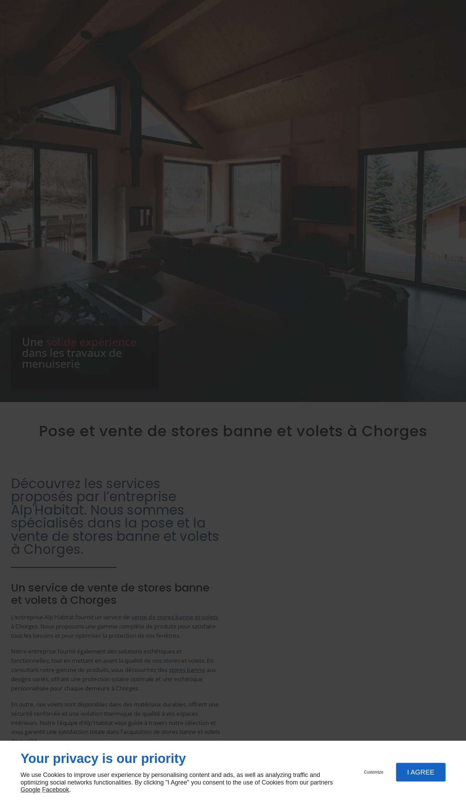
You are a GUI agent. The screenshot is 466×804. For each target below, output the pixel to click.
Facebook (55, 789)
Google (30, 789)
